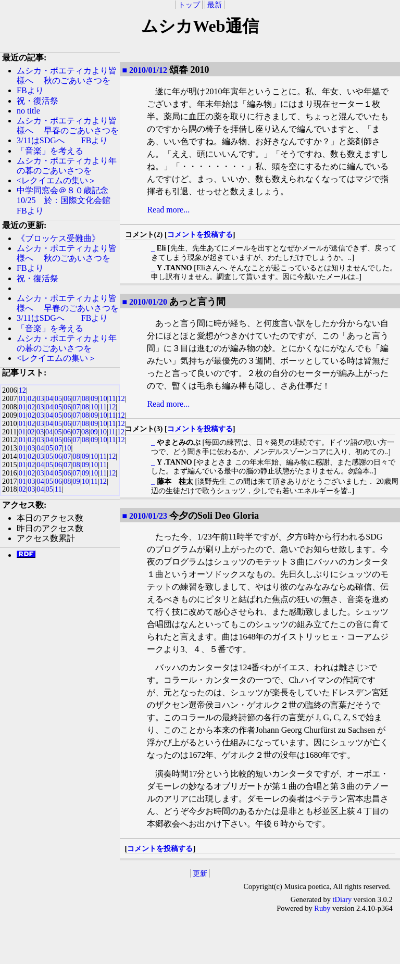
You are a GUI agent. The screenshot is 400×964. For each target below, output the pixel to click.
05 (58, 398)
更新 (200, 873)
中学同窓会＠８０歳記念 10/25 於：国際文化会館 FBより (68, 200)
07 (76, 398)
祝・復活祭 (37, 100)
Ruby (322, 908)
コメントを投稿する (200, 234)
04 (49, 398)
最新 (214, 5)
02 (31, 398)
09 (94, 398)
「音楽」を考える (50, 150)
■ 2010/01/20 (144, 301)
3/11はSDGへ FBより (62, 140)
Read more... (168, 209)
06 (67, 398)
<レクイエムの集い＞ (56, 180)
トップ (189, 5)
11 (112, 398)
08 (85, 398)
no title (28, 110)
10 (103, 398)
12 (22, 390)
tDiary (342, 899)
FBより (34, 90)
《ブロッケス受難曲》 (58, 238)
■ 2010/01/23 (144, 515)
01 (22, 398)
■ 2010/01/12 (144, 70)
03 (40, 398)
